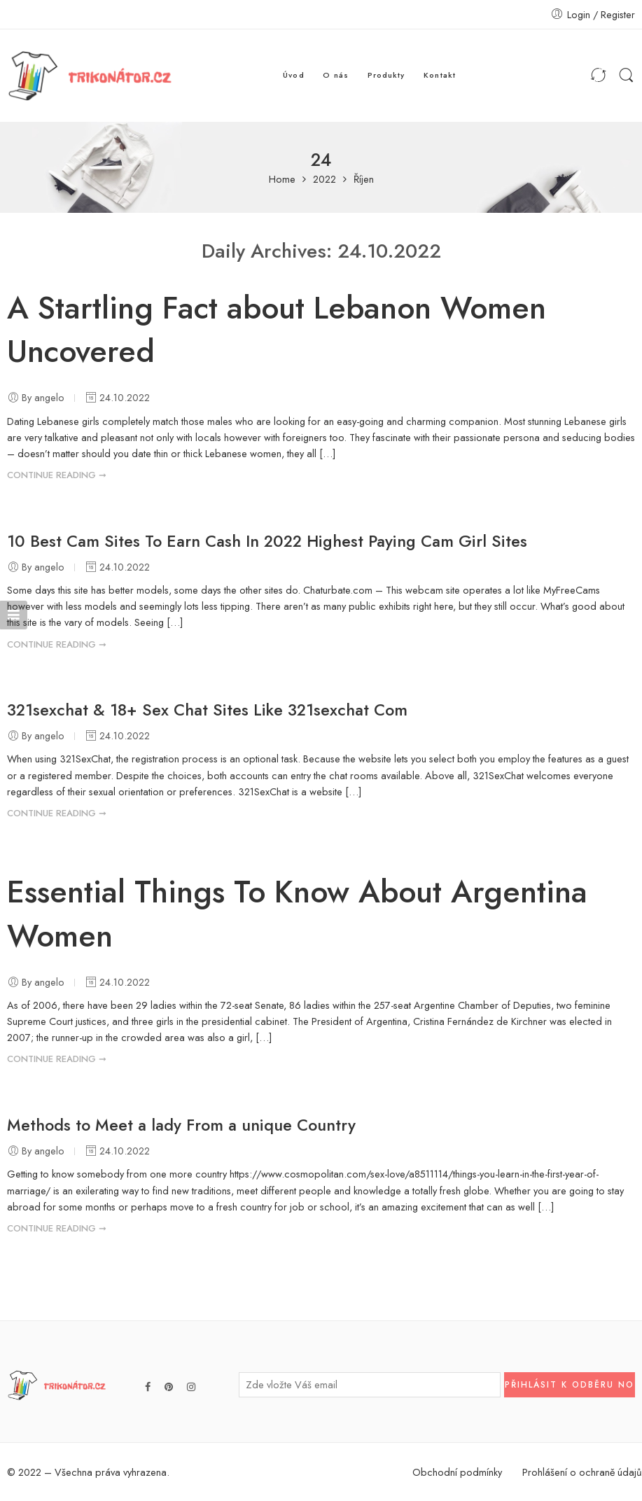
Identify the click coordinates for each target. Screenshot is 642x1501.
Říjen (364, 179)
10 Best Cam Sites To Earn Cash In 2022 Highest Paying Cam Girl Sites (267, 541)
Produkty (386, 75)
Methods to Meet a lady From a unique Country (181, 1125)
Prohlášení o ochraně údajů (582, 1472)
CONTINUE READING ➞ (56, 475)
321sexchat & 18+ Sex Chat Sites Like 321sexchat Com (207, 710)
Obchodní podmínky (457, 1472)
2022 (324, 179)
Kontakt (440, 75)
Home (282, 179)
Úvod (293, 75)
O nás (336, 75)
